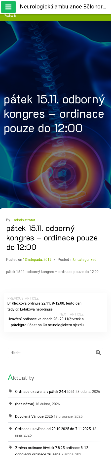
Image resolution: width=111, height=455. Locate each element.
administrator (24, 220)
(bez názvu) (24, 404)
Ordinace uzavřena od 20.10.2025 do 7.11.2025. (53, 429)
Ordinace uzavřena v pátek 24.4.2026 (44, 391)
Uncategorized (84, 260)
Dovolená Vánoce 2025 (34, 416)
